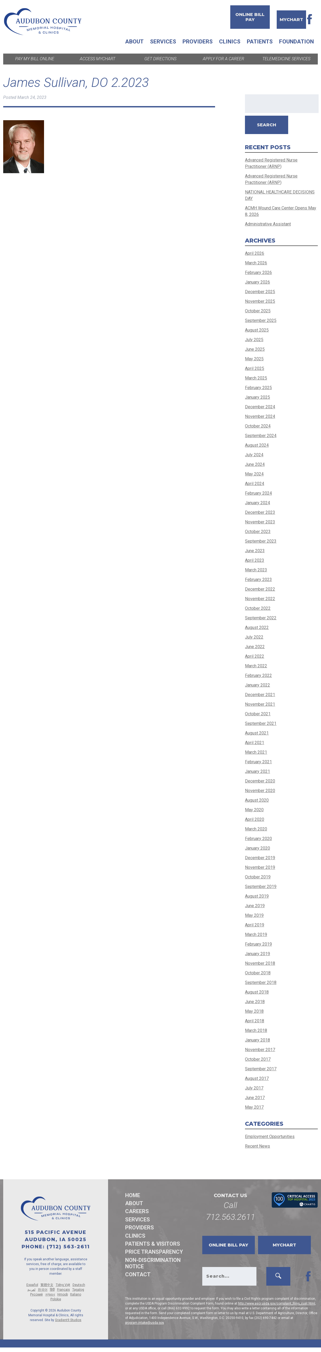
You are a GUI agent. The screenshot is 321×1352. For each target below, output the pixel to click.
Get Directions (160, 58)
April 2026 (254, 253)
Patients (260, 41)
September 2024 (260, 435)
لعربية (31, 1290)
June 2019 (255, 905)
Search (266, 124)
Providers (198, 41)
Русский (36, 1294)
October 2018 (258, 972)
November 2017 (260, 1049)
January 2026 (257, 282)
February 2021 (258, 761)
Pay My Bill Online (34, 58)
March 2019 (256, 934)
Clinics (229, 41)
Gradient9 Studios (68, 1320)
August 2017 (257, 1078)
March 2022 (256, 665)
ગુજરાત (50, 1294)
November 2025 (260, 301)
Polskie (55, 1299)
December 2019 (260, 857)
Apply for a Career (223, 58)
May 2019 (254, 915)
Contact (137, 1274)
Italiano (75, 1294)
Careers (137, 1211)
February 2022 (258, 675)
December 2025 (260, 291)
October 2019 (258, 876)
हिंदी (52, 1290)
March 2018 (256, 1030)
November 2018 (260, 963)
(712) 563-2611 (68, 1247)
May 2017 (254, 1107)
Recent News (257, 1146)
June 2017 (255, 1097)
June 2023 (255, 550)
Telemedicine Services (286, 58)
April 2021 (254, 742)
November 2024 (260, 416)
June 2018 (255, 1001)
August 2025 (257, 330)
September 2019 (260, 886)
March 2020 (256, 829)
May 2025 (254, 358)
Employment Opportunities (270, 1136)
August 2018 (257, 992)
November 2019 (260, 867)
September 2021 (260, 723)
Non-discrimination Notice (153, 1263)
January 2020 (257, 848)
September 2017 (260, 1068)
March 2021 (256, 752)
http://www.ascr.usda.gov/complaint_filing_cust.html (276, 1303)
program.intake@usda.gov (144, 1323)
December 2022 (260, 589)
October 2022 (258, 608)
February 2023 (258, 579)
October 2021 (258, 713)
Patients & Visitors (152, 1244)
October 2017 (258, 1059)
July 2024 (254, 454)
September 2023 (260, 541)
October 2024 (258, 426)
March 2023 (256, 569)
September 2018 (260, 982)
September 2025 (260, 320)
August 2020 (257, 800)
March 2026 (256, 262)
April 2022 (254, 656)
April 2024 (254, 483)
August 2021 (257, 733)
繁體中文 (47, 1285)
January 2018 (257, 1040)
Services (163, 41)
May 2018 (254, 1011)
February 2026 (258, 272)
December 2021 (260, 694)
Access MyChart (97, 58)
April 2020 (254, 819)
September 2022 (260, 617)
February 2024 (258, 493)
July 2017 (254, 1088)
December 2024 (260, 406)
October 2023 (258, 531)
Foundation (296, 41)
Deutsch (79, 1285)
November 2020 (260, 790)
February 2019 (258, 944)
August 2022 (257, 627)
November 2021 (260, 704)
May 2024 (254, 474)
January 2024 (257, 502)
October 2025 (258, 310)
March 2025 (256, 378)
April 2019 (254, 924)
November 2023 (260, 521)
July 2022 (254, 637)
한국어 (42, 1290)
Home (132, 1195)
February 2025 (258, 387)
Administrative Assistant (268, 224)
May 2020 (254, 809)
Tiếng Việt (63, 1285)
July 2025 (254, 339)
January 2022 (257, 685)
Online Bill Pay (249, 17)
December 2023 (260, 512)
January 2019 (257, 953)
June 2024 (255, 464)
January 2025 (257, 397)
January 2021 (257, 771)
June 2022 (255, 646)
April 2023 (254, 560)
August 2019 (257, 896)
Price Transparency (154, 1252)
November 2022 (260, 598)
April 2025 (254, 368)
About (134, 41)
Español (32, 1285)
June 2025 (255, 349)
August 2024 (257, 445)
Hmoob (62, 1294)
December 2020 (260, 781)
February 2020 (258, 838)
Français (63, 1290)
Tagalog (78, 1290)
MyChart (291, 19)
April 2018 (254, 1020)
